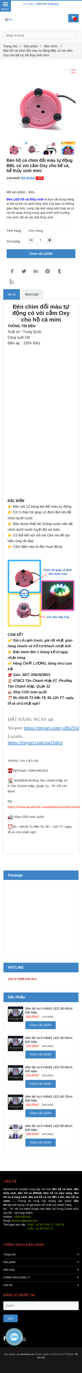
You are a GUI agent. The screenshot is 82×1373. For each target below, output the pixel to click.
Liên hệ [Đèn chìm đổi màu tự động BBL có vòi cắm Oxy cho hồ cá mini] (41, 1285)
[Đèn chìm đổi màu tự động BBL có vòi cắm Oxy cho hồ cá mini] (26, 199)
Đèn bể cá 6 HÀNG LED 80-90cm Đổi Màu (48, 1128)
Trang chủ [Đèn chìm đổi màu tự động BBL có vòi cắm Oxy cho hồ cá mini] (12, 46)
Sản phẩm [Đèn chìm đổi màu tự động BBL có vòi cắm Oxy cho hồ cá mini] (32, 46)
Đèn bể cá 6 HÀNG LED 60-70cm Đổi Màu (48, 1098)
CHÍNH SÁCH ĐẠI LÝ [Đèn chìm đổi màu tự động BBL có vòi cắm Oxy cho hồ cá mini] (41, 1277)
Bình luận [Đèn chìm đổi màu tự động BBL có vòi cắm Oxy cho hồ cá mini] (32, 294)
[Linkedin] (35, 271)
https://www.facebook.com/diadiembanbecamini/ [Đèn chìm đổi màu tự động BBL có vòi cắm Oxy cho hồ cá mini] (44, 807)
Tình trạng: (15, 230)
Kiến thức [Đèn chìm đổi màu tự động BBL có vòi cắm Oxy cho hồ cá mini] (41, 1269)
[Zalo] (12, 281)
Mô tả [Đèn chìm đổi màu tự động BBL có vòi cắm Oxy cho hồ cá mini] (12, 294)
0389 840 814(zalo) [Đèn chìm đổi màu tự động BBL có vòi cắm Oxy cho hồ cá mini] (47, 3)
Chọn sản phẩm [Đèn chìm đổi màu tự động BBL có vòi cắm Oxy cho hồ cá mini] (41, 253)
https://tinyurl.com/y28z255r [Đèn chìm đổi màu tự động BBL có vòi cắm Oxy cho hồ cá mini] (51, 728)
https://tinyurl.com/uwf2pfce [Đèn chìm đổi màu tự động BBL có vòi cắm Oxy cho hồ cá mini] (35, 742)
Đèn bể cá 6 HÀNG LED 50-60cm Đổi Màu (48, 1069)
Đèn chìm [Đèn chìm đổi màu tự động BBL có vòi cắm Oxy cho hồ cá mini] (53, 46)
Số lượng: (14, 241)
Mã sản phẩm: (17, 192)
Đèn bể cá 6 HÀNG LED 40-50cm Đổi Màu (48, 1040)
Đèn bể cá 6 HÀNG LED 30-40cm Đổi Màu (48, 1010)
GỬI (10, 1318)
